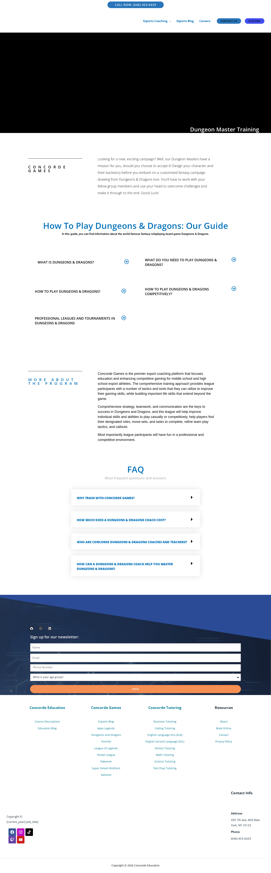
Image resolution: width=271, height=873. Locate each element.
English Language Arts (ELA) (165, 735)
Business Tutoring (165, 721)
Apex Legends (106, 728)
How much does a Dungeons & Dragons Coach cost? (121, 520)
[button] (83, 262)
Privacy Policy (224, 741)
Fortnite (106, 741)
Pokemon (106, 761)
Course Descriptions (47, 721)
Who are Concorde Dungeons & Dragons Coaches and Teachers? (132, 542)
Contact (224, 735)
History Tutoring (164, 748)
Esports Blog (106, 721)
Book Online (224, 728)
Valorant (106, 775)
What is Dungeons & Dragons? (66, 262)
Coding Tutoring (165, 728)
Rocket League (106, 755)
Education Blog (47, 728)
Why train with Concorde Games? (106, 498)
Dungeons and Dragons (106, 735)
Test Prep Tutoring (165, 768)
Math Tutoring (165, 755)
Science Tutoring (165, 761)
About (224, 721)
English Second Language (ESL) (165, 741)
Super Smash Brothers (106, 768)
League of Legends (106, 748)
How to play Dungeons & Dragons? (67, 291)
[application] (169, 21)
